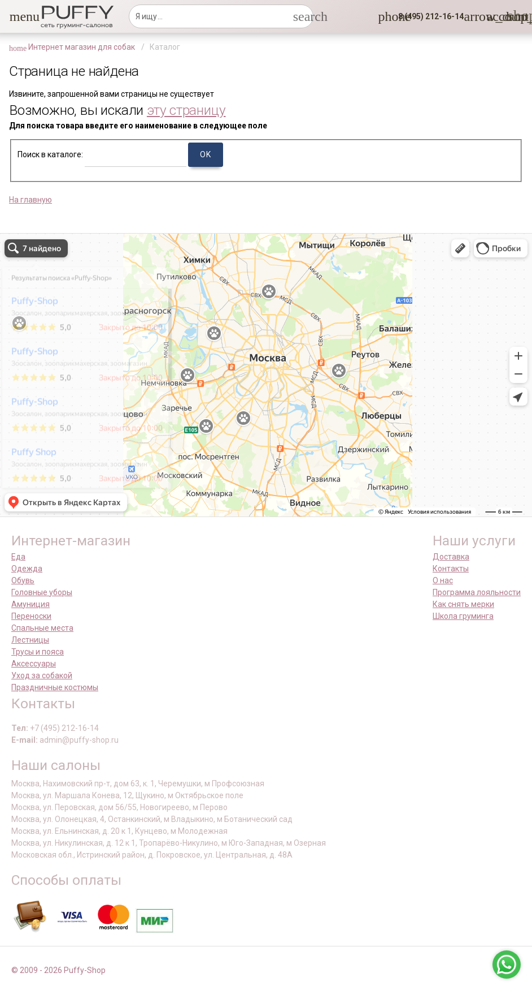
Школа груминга (463, 616)
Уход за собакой (41, 675)
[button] (16, 16)
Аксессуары (33, 663)
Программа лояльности (477, 592)
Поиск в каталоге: (50, 154)
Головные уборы (41, 592)
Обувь (22, 580)
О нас (443, 580)
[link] (493, 16)
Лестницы (30, 639)
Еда (18, 556)
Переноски (31, 616)
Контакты (451, 568)
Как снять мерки (463, 604)
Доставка (451, 556)
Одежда (26, 568)
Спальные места (42, 627)
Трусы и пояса (37, 651)
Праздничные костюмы (54, 687)
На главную (30, 199)
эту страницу (186, 110)
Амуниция (30, 604)
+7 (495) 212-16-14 (64, 728)
